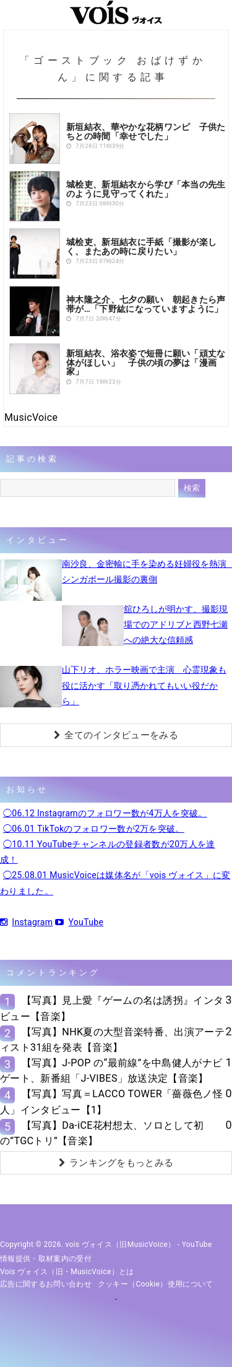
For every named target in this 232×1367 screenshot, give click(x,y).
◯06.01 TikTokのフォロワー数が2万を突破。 (93, 829)
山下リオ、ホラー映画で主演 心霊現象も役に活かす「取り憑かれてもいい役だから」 (144, 685)
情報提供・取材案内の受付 (46, 1258)
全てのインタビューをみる (116, 735)
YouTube (79, 922)
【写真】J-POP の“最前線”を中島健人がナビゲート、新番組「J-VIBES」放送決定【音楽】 (111, 1070)
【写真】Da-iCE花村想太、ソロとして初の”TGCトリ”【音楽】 (102, 1133)
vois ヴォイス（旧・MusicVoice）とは (67, 1271)
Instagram (26, 922)
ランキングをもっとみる (116, 1162)
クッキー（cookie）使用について (155, 1284)
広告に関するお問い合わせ (46, 1284)
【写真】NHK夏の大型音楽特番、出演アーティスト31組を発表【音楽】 (112, 1039)
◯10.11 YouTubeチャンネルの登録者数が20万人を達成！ (107, 852)
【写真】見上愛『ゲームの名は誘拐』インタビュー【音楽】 (111, 1008)
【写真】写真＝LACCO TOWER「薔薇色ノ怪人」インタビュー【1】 (111, 1101)
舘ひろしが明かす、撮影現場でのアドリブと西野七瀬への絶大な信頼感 (176, 624)
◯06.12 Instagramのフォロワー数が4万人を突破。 (105, 813)
